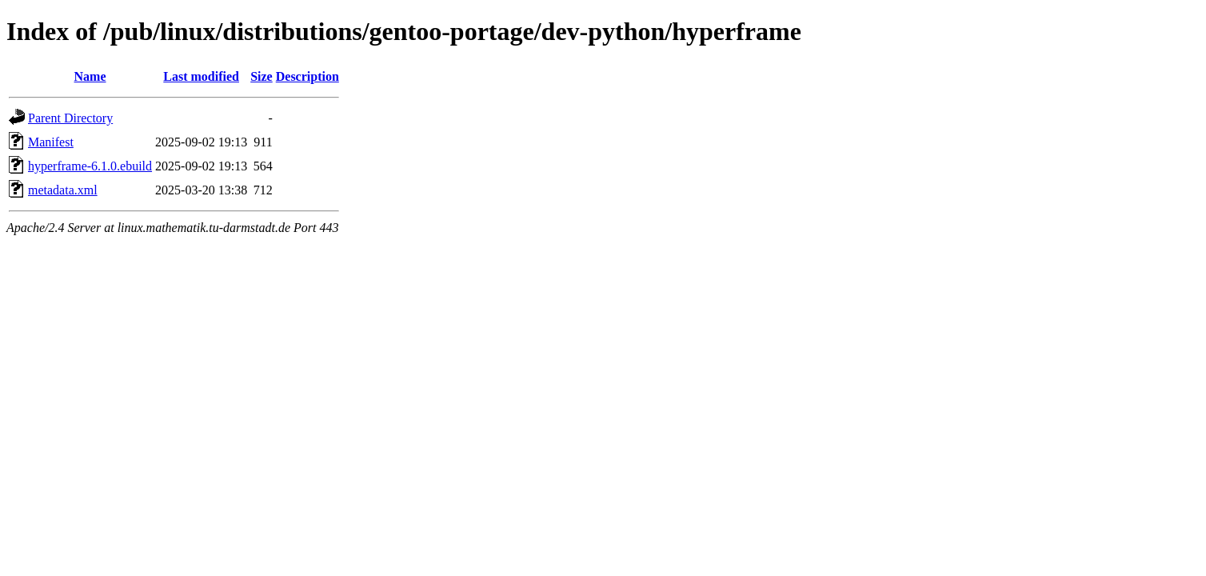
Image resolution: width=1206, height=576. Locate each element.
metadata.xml (63, 190)
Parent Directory (70, 118)
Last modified (201, 76)
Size (261, 76)
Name (90, 76)
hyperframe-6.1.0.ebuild (90, 166)
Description (307, 76)
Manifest (51, 142)
